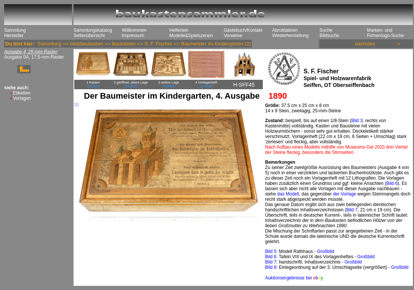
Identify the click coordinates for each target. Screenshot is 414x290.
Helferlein (179, 30)
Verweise (233, 35)
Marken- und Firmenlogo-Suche (385, 33)
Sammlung (15, 30)
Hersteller (13, 35)
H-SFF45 (244, 85)
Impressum (133, 35)
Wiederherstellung (290, 35)
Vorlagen (22, 98)
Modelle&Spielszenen (191, 35)
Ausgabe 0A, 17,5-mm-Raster (34, 57)
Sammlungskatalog (93, 30)
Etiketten (22, 93)
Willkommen (134, 30)
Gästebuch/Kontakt (243, 30)
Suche (325, 30)
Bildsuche (329, 35)
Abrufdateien (285, 30)
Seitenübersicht (89, 35)
